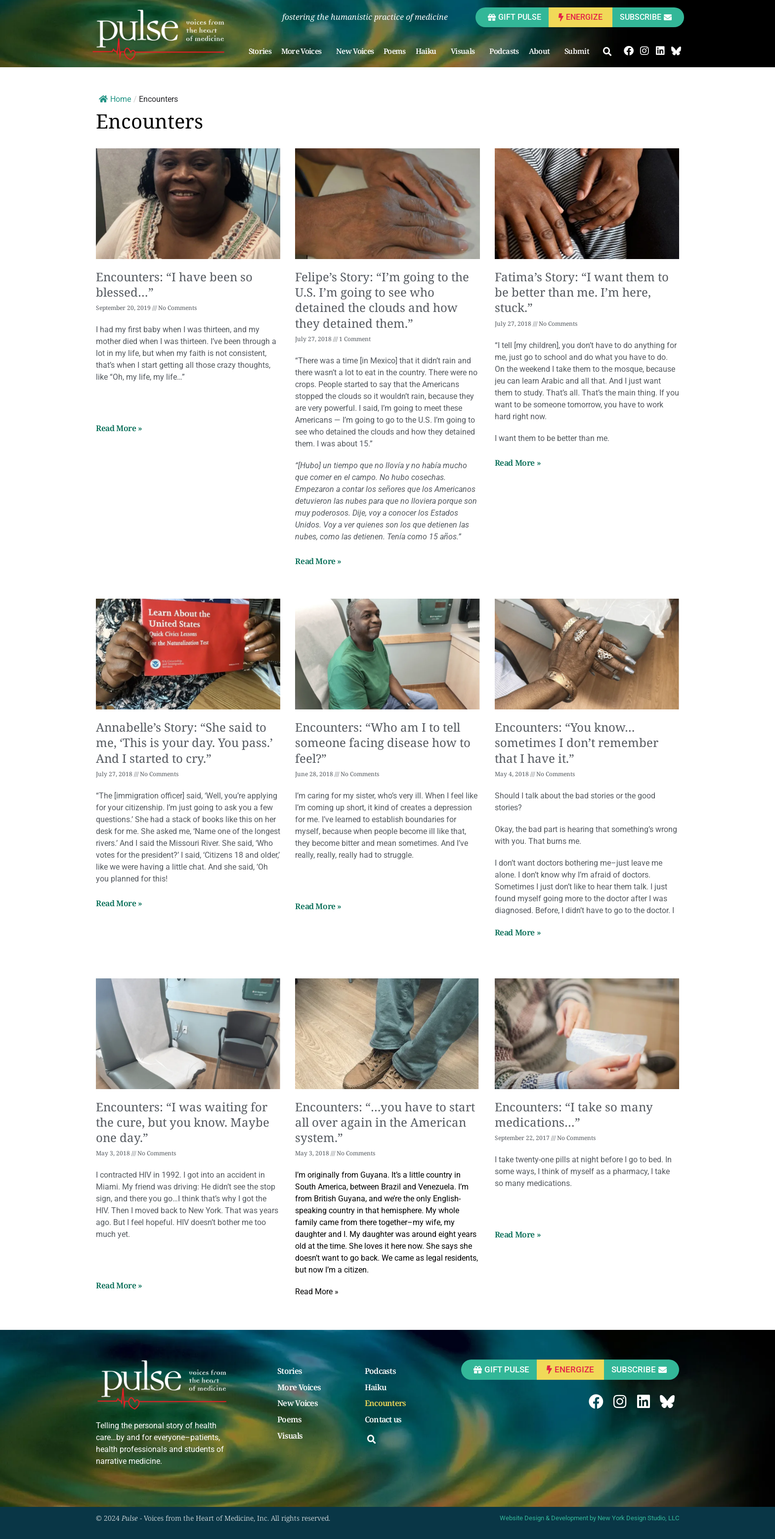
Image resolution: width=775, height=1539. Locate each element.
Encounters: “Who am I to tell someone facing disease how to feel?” (383, 742)
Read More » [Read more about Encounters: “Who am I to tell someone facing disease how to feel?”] (318, 906)
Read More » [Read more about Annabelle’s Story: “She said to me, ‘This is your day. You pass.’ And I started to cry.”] (119, 903)
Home (115, 99)
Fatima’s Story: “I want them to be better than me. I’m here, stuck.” (582, 291)
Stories (260, 51)
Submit (579, 51)
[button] (607, 52)
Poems (395, 51)
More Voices (303, 51)
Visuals (465, 51)
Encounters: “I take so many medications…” (574, 1114)
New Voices (355, 51)
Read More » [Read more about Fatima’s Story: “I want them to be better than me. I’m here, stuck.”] (518, 462)
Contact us (383, 1419)
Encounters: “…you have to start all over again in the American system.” (385, 1122)
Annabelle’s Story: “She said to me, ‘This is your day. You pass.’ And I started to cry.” (184, 742)
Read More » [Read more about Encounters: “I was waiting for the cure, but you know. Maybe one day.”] (119, 1285)
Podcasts (503, 51)
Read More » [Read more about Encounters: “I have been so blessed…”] (119, 428)
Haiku (428, 51)
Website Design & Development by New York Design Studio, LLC (589, 1518)
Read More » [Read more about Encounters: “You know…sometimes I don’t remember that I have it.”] (518, 932)
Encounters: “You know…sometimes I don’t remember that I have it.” (576, 742)
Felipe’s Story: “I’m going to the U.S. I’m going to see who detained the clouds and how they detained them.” (382, 299)
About (542, 51)
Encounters (385, 1403)
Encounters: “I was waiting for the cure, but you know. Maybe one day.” (182, 1122)
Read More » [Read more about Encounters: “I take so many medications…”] (518, 1234)
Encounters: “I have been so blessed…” (174, 284)
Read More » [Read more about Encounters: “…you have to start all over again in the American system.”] (317, 1291)
